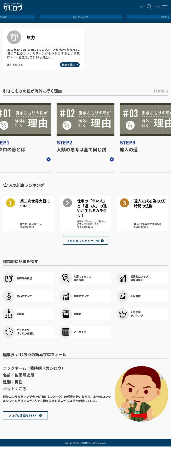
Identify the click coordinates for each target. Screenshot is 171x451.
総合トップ (85, 17)
